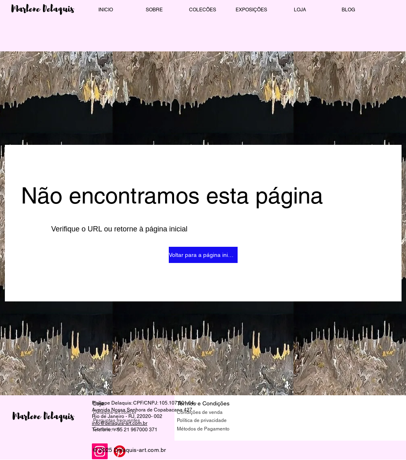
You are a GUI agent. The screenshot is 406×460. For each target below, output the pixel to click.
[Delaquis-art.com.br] (122, 412)
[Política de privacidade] (205, 420)
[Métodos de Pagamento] (205, 429)
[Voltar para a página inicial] (203, 255)
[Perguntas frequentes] (122, 420)
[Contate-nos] (122, 429)
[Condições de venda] (205, 412)
